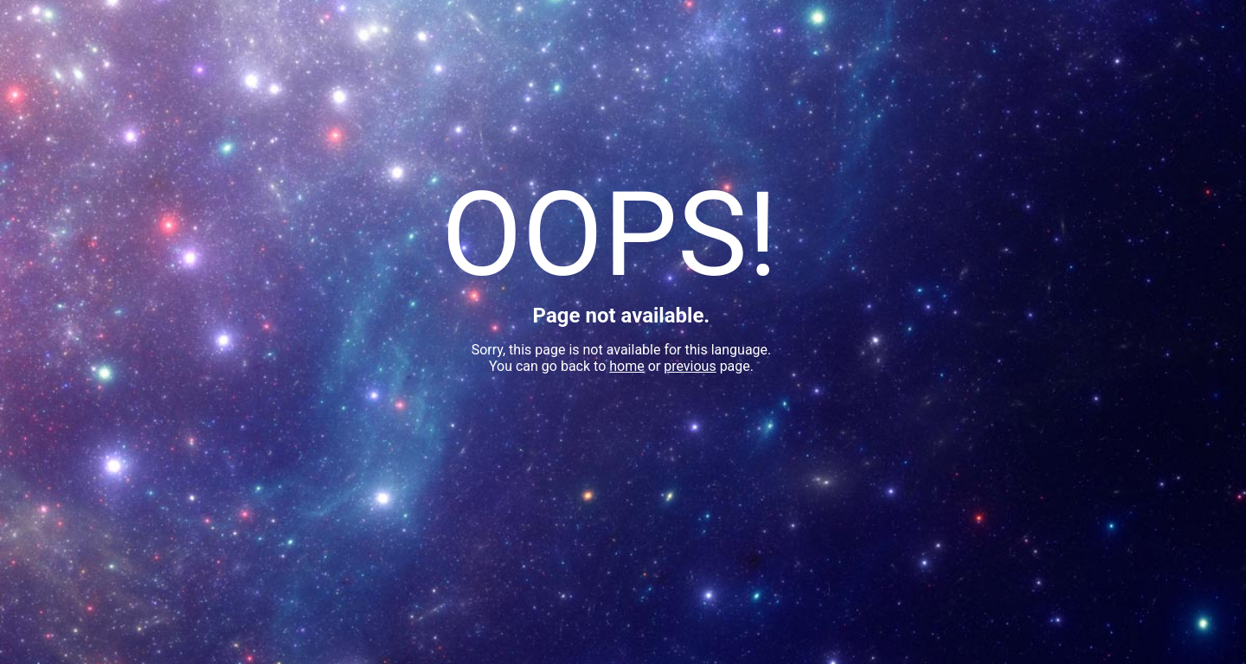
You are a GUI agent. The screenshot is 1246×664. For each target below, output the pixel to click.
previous (690, 366)
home (626, 366)
